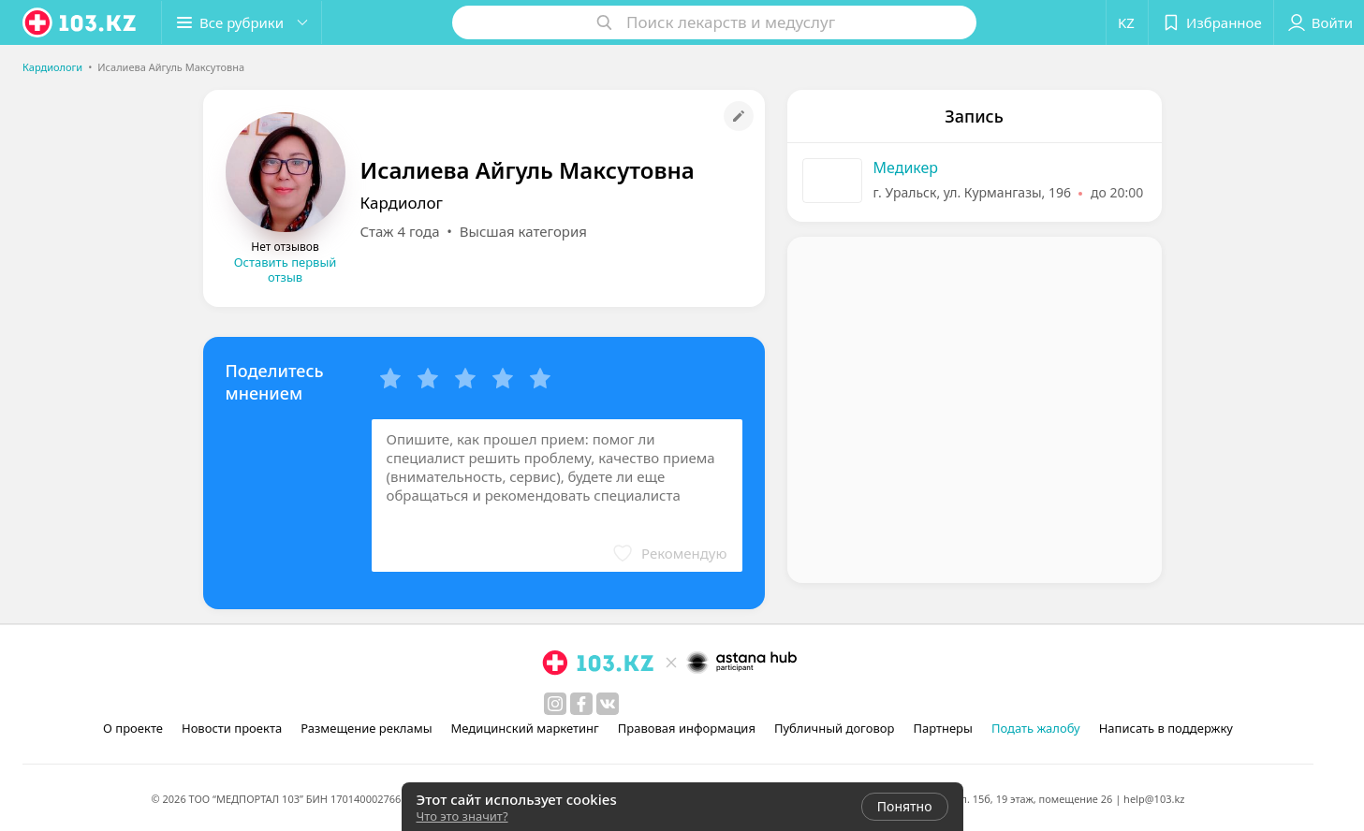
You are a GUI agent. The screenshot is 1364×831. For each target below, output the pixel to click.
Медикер (906, 167)
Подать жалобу (1035, 728)
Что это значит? (462, 816)
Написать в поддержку (1166, 728)
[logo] (80, 22)
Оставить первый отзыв (285, 269)
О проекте (133, 728)
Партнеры (943, 728)
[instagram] (555, 703)
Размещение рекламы (366, 728)
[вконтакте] (607, 703)
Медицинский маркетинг (525, 728)
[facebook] (581, 703)
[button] (241, 22)
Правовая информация (686, 728)
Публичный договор (834, 728)
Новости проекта (232, 728)
